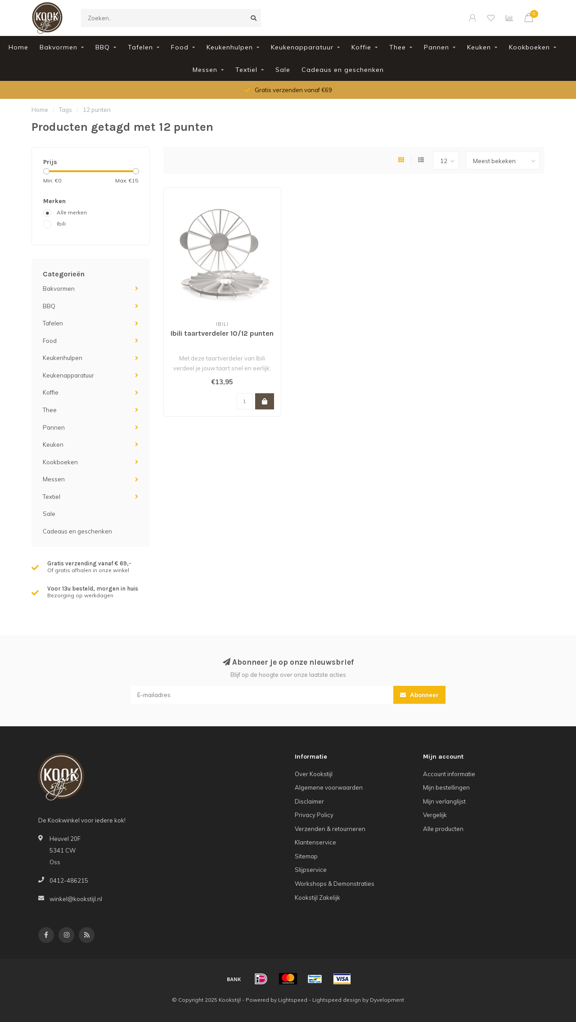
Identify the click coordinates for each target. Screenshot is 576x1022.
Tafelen (140, 47)
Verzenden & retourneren (330, 828)
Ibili (61, 223)
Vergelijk (435, 814)
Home (18, 47)
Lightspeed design (336, 999)
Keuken (479, 47)
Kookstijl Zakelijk (317, 897)
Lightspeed (292, 999)
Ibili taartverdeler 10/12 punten (222, 333)
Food (180, 47)
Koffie (361, 47)
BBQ (102, 47)
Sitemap (306, 856)
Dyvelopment (387, 999)
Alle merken (72, 212)
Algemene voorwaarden (329, 787)
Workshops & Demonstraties (334, 883)
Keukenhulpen (230, 47)
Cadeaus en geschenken (343, 70)
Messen (205, 70)
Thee (397, 47)
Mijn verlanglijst (444, 801)
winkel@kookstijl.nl (76, 898)
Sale (282, 70)
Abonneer (419, 694)
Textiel (246, 70)
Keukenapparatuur (302, 47)
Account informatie (449, 774)
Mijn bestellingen (446, 787)
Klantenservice (315, 842)
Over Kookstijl (314, 774)
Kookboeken (529, 47)
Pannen (436, 47)
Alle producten (443, 828)
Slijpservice (311, 869)
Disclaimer (309, 801)
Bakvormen (58, 47)
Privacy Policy (314, 814)
